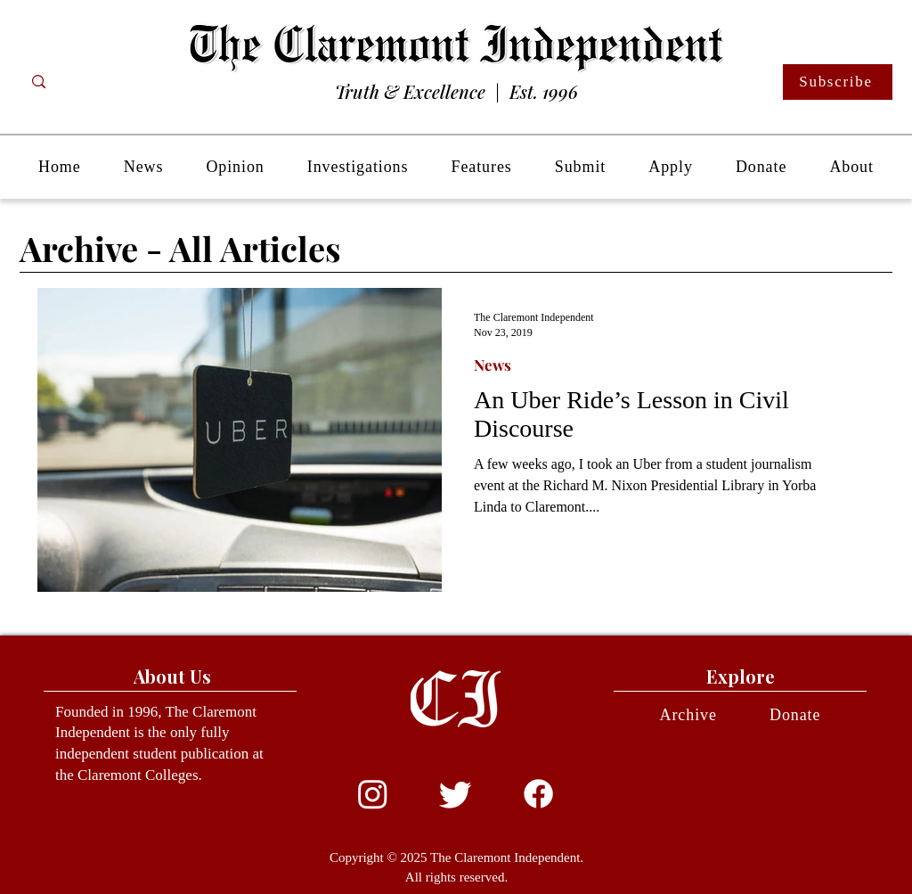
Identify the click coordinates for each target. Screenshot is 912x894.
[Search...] (109, 82)
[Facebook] (538, 794)
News (492, 365)
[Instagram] (373, 794)
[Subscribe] (837, 82)
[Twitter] (455, 794)
